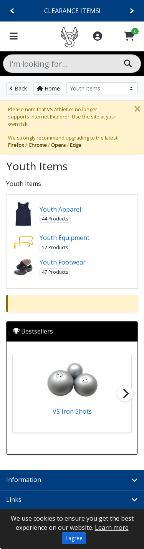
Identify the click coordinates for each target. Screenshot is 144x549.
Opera (58, 144)
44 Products (55, 218)
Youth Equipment (64, 237)
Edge (75, 144)
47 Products (55, 272)
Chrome (37, 144)
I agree (74, 538)
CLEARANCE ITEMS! (72, 11)
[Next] (131, 11)
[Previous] (12, 11)
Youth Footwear (63, 262)
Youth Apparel (60, 209)
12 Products (55, 247)
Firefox (16, 144)
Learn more (112, 527)
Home (48, 88)
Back (18, 88)
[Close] (137, 109)
